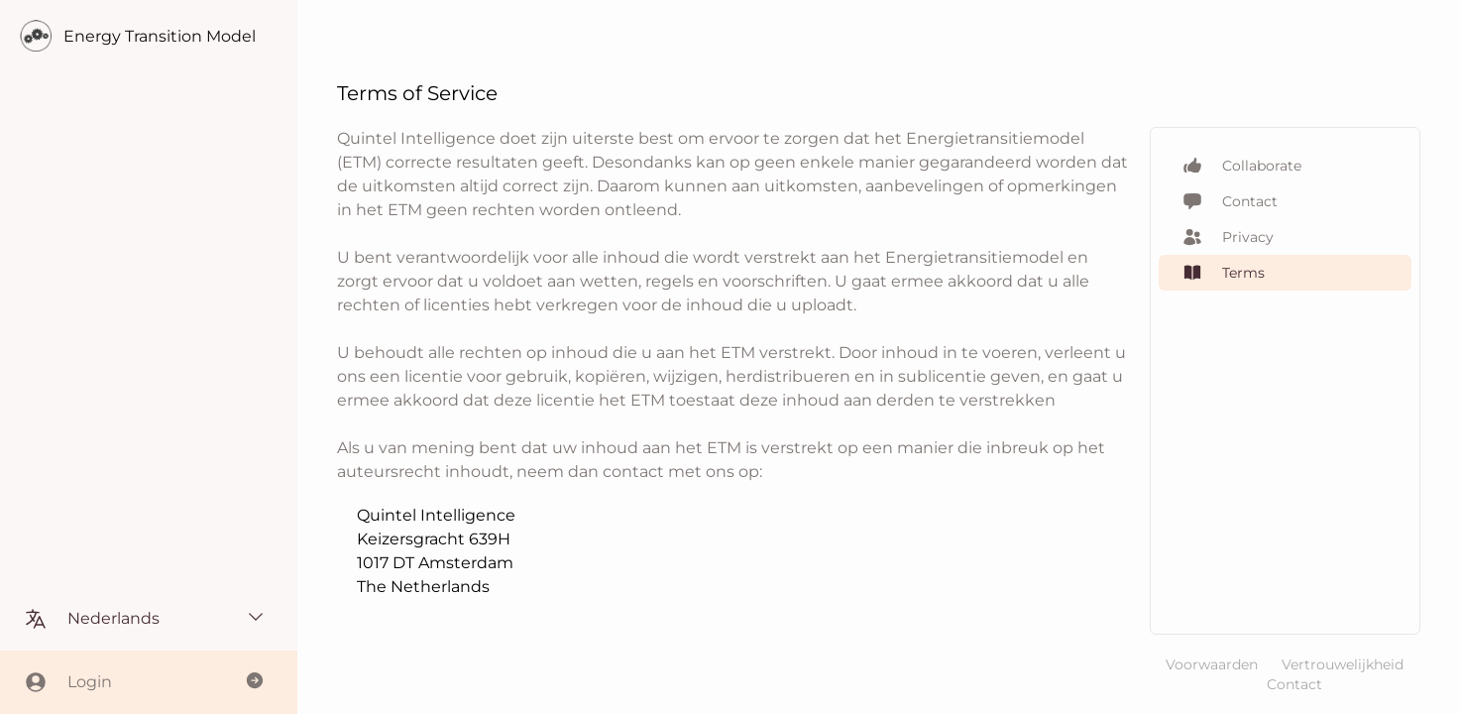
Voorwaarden (1212, 664)
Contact (1294, 684)
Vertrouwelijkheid (1343, 664)
